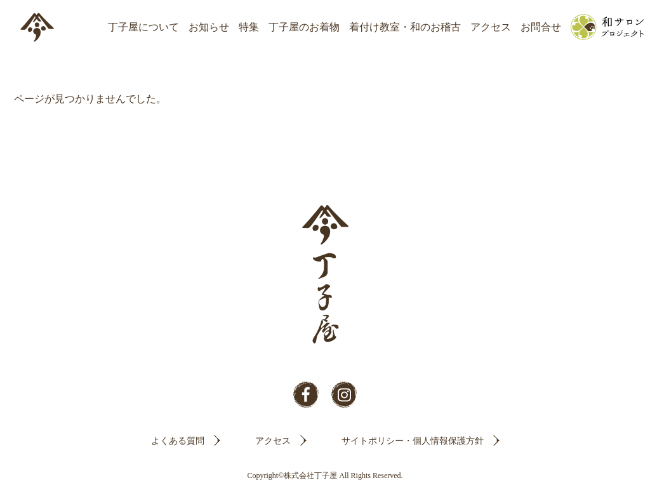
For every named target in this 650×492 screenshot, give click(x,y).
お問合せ (541, 27)
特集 (249, 27)
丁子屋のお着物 (304, 27)
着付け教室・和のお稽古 (405, 27)
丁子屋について (143, 27)
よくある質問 (177, 441)
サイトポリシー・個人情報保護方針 (413, 441)
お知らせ (209, 27)
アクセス (490, 27)
